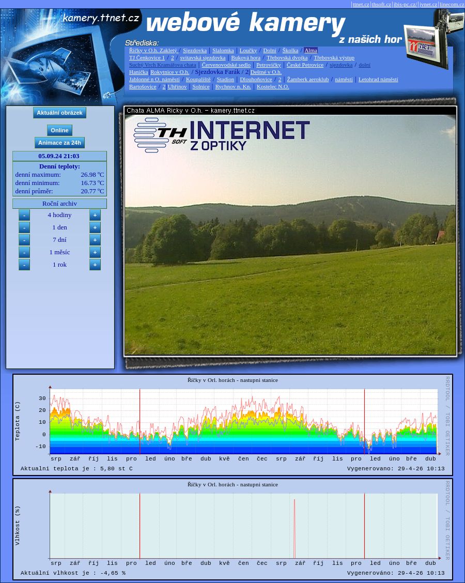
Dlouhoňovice (256, 79)
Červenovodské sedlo (226, 65)
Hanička (138, 72)
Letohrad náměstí (378, 79)
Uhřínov (177, 86)
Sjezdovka (195, 50)
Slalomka (223, 50)
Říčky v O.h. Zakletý (153, 50)
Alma (310, 50)
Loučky (248, 50)
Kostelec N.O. (273, 86)
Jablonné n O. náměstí (154, 79)
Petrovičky (268, 65)
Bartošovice (143, 86)
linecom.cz (452, 4)
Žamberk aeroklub (308, 79)
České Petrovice (305, 65)
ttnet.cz (361, 4)
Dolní (270, 50)
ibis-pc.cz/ (405, 4)
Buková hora (246, 57)
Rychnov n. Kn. (233, 86)
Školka (291, 50)
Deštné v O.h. (266, 72)
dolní (364, 65)
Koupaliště (198, 79)
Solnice (201, 86)
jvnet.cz (429, 4)
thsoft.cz (382, 4)
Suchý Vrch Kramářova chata (162, 65)
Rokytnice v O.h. (169, 72)
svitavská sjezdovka (203, 57)
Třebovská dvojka (287, 57)
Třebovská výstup (334, 57)
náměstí (344, 79)
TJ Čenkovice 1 (147, 57)
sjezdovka (341, 65)
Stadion (226, 79)
